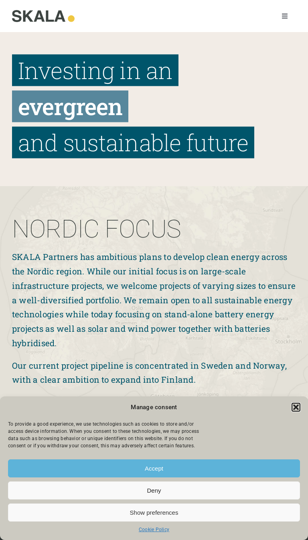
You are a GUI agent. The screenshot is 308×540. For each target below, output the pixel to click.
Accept (154, 468)
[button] (296, 407)
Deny (154, 490)
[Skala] (43, 13)
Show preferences (154, 512)
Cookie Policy (154, 529)
